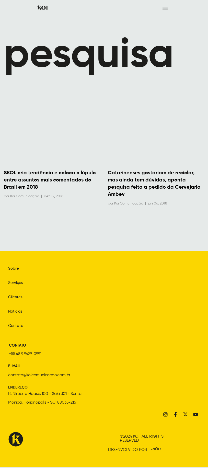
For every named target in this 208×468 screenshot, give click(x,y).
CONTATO (18, 346)
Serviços (16, 283)
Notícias (16, 312)
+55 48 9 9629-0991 (25, 354)
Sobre (13, 269)
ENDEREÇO (18, 388)
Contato (16, 326)
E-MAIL (14, 366)
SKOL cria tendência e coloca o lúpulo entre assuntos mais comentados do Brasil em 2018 (50, 180)
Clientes (16, 297)
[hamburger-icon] (165, 8)
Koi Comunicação (24, 196)
